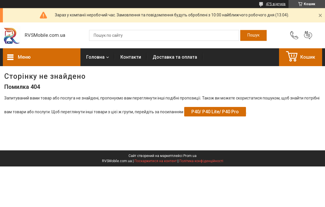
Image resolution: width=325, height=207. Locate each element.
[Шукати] (253, 35)
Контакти (130, 57)
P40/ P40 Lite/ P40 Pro (215, 111)
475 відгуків (276, 4)
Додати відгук (308, 35)
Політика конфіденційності (201, 161)
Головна (95, 57)
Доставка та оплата (175, 57)
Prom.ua (190, 156)
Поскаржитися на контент (155, 161)
